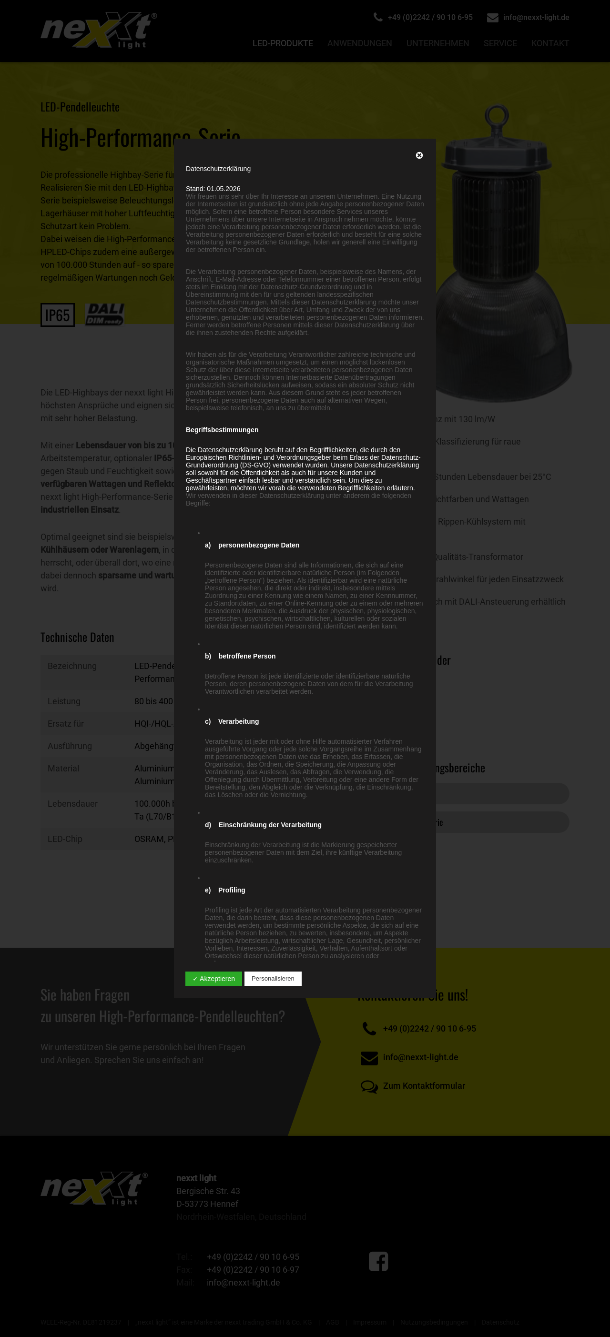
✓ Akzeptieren (214, 978)
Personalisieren (273, 978)
